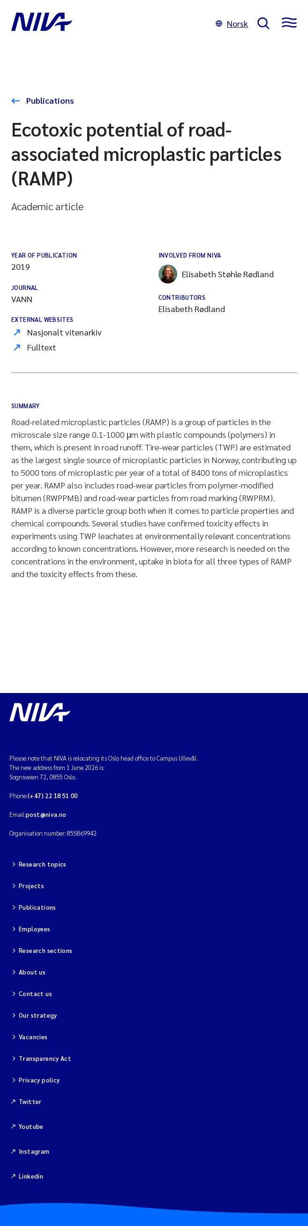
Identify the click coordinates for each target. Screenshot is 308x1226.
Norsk (232, 23)
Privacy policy (39, 1080)
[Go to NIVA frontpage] (108, 23)
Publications (49, 100)
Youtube (31, 1126)
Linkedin (31, 1176)
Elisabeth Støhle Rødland (216, 274)
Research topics (43, 864)
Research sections (46, 950)
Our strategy (38, 1015)
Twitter (30, 1101)
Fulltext (41, 347)
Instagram (34, 1151)
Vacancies (33, 1037)
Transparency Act (45, 1058)
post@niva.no (46, 814)
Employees (35, 929)
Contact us (35, 994)
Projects (31, 886)
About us (32, 972)
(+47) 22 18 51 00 (53, 796)
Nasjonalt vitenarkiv (64, 332)
